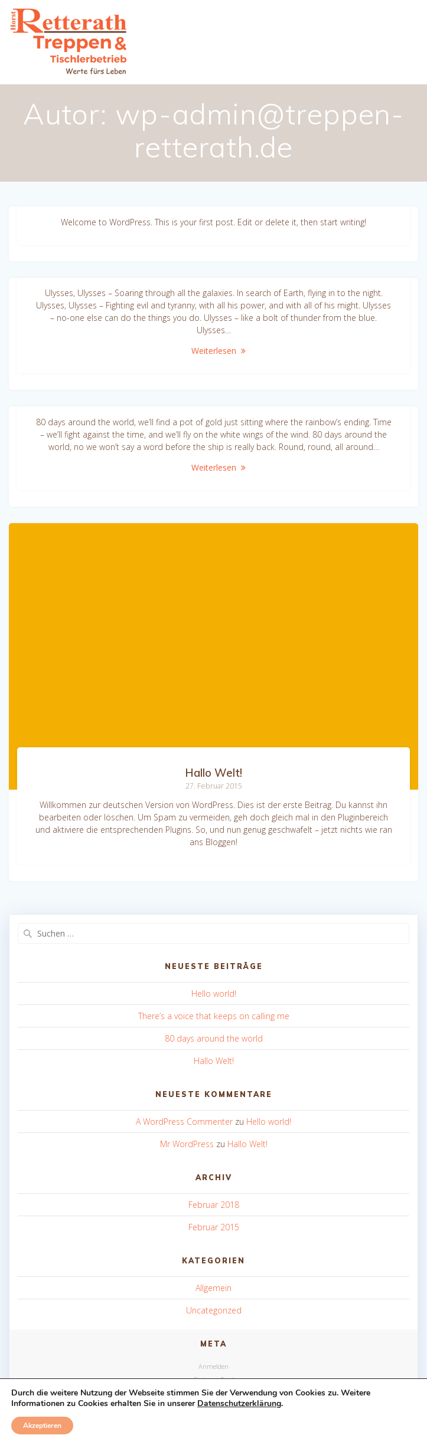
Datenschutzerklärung (239, 1403)
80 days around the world (214, 1038)
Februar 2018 (213, 1204)
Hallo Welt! (213, 773)
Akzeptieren (42, 1425)
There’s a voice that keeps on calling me (213, 1016)
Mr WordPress (187, 1144)
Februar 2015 (213, 1227)
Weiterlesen (213, 350)
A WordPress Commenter (184, 1121)
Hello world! (213, 993)
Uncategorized (214, 1310)
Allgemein (213, 1287)
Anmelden (213, 1366)
